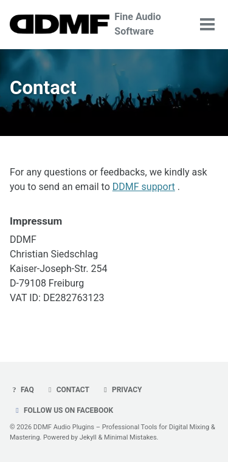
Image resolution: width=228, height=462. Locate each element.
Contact (67, 390)
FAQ (22, 390)
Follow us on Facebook (63, 410)
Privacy (121, 390)
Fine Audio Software (137, 24)
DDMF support (143, 186)
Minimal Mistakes (130, 437)
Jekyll (88, 437)
